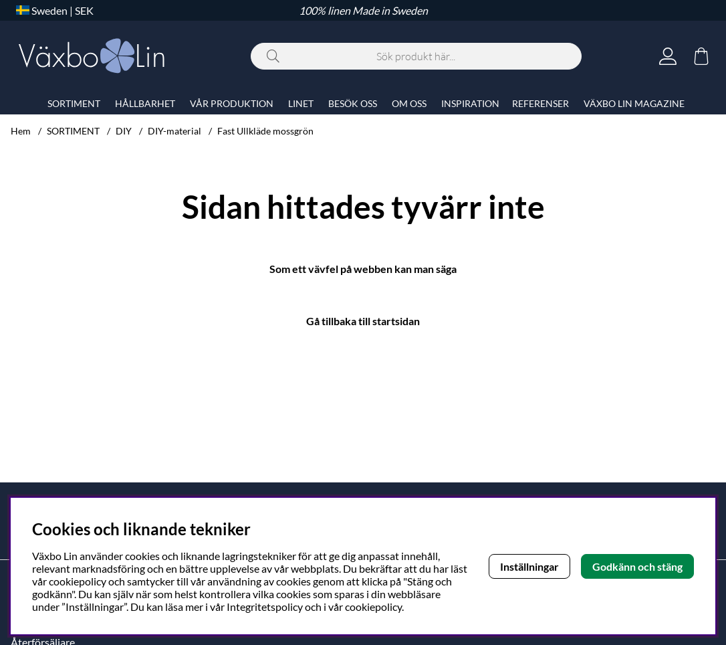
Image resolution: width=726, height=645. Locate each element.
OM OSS (409, 103)
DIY (124, 130)
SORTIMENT (73, 130)
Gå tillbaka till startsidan (363, 320)
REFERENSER (540, 103)
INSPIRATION (470, 103)
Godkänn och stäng (637, 566)
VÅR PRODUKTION (231, 103)
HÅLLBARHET (145, 103)
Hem (21, 130)
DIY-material (174, 130)
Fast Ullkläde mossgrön (265, 130)
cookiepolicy (373, 606)
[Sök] (416, 56)
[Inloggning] (668, 56)
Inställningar (529, 566)
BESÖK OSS (352, 103)
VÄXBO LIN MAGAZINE (634, 103)
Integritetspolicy (265, 606)
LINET (301, 103)
